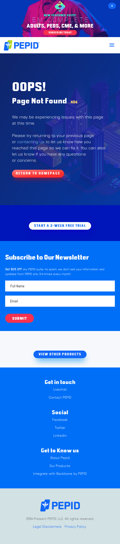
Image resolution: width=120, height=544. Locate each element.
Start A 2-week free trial (60, 226)
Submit (19, 319)
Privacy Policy (75, 527)
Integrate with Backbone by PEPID (60, 474)
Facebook (60, 420)
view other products (60, 354)
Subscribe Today (60, 32)
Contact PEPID (60, 397)
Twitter (60, 428)
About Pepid (60, 458)
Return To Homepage (38, 173)
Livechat (60, 389)
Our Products (60, 466)
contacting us (30, 142)
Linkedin (60, 436)
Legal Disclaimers (47, 527)
